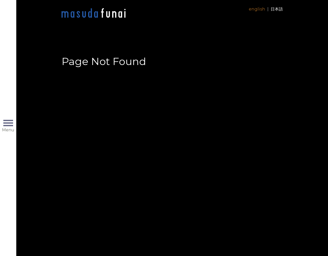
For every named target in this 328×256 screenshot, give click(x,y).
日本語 (277, 9)
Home (93, 13)
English (257, 9)
